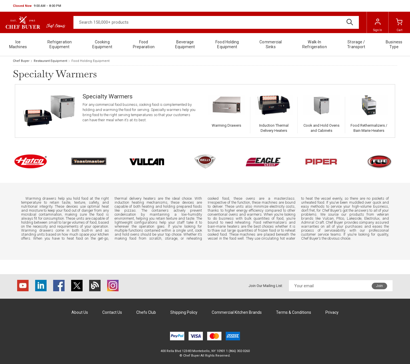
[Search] (216, 22)
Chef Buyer (21, 61)
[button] (37, 6)
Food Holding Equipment (90, 61)
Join (379, 286)
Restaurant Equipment (50, 61)
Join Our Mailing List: (266, 286)
